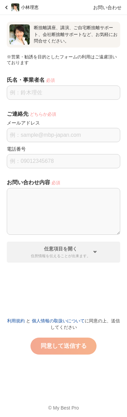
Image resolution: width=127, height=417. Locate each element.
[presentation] (63, 287)
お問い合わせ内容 (28, 182)
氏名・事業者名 (26, 80)
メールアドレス (23, 123)
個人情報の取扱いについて (58, 320)
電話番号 (16, 149)
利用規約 (16, 320)
